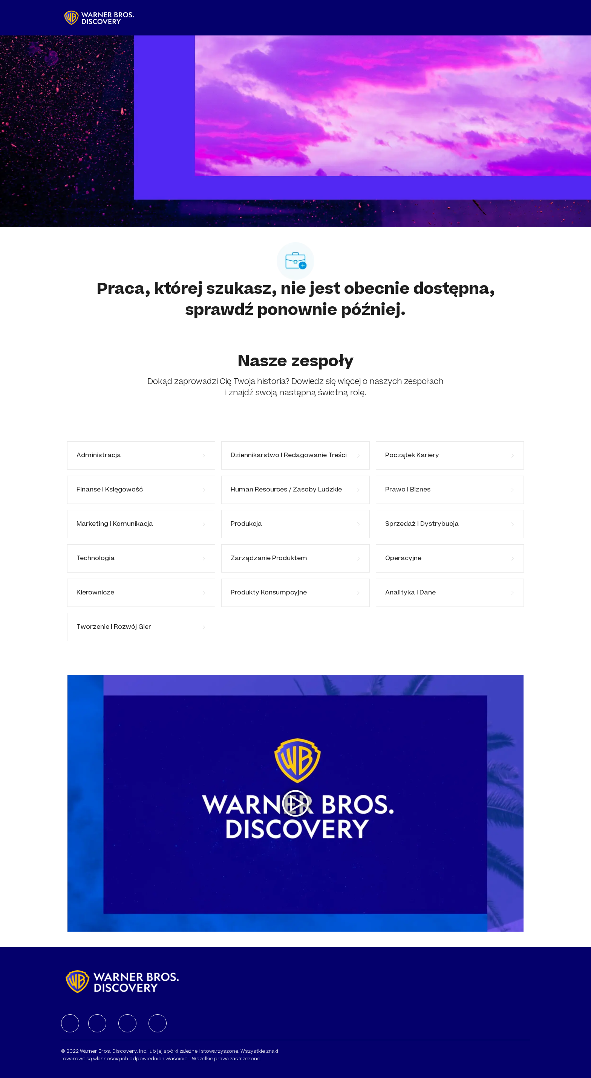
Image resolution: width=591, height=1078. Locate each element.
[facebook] (70, 1023)
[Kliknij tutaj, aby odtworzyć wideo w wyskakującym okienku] (295, 803)
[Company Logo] (99, 18)
